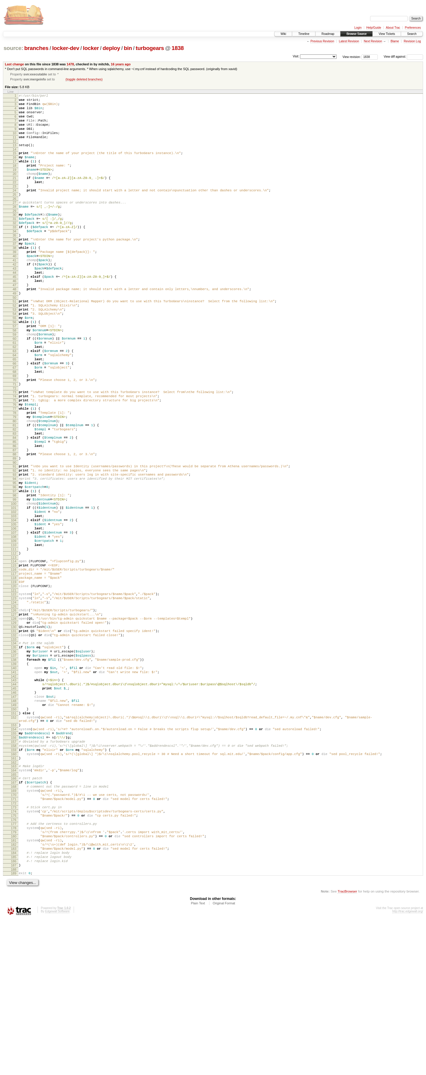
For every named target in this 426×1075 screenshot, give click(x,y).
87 (14, 521)
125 (13, 709)
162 (13, 896)
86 (14, 516)
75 (14, 461)
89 (14, 532)
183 (13, 999)
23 (14, 204)
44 (14, 308)
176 (13, 964)
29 (14, 233)
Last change (14, 64)
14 (14, 160)
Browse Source (356, 33)
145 (13, 806)
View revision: (352, 56)
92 (14, 545)
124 (13, 704)
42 (14, 298)
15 (14, 164)
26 (14, 220)
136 (13, 762)
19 (14, 184)
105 (13, 611)
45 (14, 313)
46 (14, 318)
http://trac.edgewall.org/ (407, 1067)
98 (14, 576)
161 (13, 891)
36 (14, 267)
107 (13, 621)
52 (14, 347)
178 (13, 974)
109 (13, 631)
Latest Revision (349, 41)
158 (13, 876)
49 (14, 333)
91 (14, 540)
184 (13, 1004)
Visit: (296, 56)
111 (13, 641)
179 (13, 979)
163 (13, 900)
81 (14, 491)
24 (14, 209)
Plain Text (198, 1059)
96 (14, 566)
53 (14, 352)
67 (14, 422)
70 (14, 437)
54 (14, 357)
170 (13, 934)
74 (14, 456)
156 (13, 866)
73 (14, 451)
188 (13, 1024)
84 (14, 506)
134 (13, 752)
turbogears (149, 48)
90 (14, 537)
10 (14, 141)
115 (13, 660)
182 (13, 994)
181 (13, 989)
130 (13, 733)
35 (14, 262)
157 (13, 871)
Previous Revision (322, 41)
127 (13, 718)
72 (14, 447)
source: (13, 48)
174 (13, 954)
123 (13, 699)
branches (36, 48)
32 (14, 247)
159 (13, 881)
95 (14, 560)
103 (13, 601)
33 (14, 252)
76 (14, 466)
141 (13, 787)
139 (13, 777)
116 (13, 665)
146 (13, 811)
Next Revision (373, 41)
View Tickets (387, 33)
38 (14, 277)
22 (14, 199)
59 (14, 382)
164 (13, 905)
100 (13, 586)
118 (13, 675)
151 (13, 836)
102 (13, 596)
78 (14, 476)
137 (13, 767)
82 (14, 496)
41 (14, 293)
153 (13, 851)
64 (14, 407)
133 (13, 748)
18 (14, 179)
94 (14, 555)
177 (13, 969)
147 (13, 816)
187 (13, 1019)
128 (13, 723)
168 (13, 924)
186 (13, 1014)
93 (14, 550)
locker (91, 48)
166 (13, 914)
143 (13, 796)
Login (358, 27)
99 (14, 581)
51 (14, 342)
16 (14, 169)
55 (14, 362)
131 (13, 738)
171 (13, 939)
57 (14, 372)
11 (14, 146)
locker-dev (65, 48)
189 (13, 1028)
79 (14, 481)
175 (13, 959)
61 (14, 392)
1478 (70, 64)
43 (14, 303)
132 (13, 743)
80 (14, 486)
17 (14, 174)
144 (13, 801)
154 (13, 856)
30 (14, 237)
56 (14, 367)
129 (13, 728)
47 (14, 323)
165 (13, 910)
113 (13, 651)
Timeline (303, 33)
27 (14, 223)
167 (13, 919)
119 (13, 680)
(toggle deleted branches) (83, 80)
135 (13, 757)
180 (13, 984)
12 (14, 151)
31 (14, 242)
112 (13, 646)
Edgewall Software (57, 1067)
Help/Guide (373, 27)
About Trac (393, 27)
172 (13, 944)
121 (13, 690)
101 (13, 591)
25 (14, 214)
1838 (178, 48)
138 (13, 772)
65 (14, 412)
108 (13, 626)
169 (13, 929)
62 (14, 397)
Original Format (224, 1059)
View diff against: (403, 56)
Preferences (413, 27)
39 (14, 282)
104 (13, 606)
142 (13, 792)
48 (14, 328)
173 (13, 949)
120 (13, 685)
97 (14, 571)
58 (14, 377)
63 (14, 402)
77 (14, 471)
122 (13, 694)
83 (14, 501)
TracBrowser (347, 1047)
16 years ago (120, 64)
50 (14, 338)
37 (14, 272)
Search (412, 33)
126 (13, 713)
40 (14, 288)
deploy (111, 48)
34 (14, 257)
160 (13, 886)
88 (14, 526)
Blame (394, 41)
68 (14, 427)
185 (13, 1009)
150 (13, 831)
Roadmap (328, 33)
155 (13, 861)
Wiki (283, 33)
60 (14, 387)
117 (13, 670)
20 (14, 189)
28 (14, 228)
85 (14, 511)
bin (128, 48)
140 (13, 782)
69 (14, 432)
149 (13, 826)
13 (14, 155)
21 (14, 194)
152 (13, 841)
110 (13, 636)
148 (13, 821)
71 (14, 442)
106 (13, 616)
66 (14, 417)
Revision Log (412, 41)
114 (13, 655)
